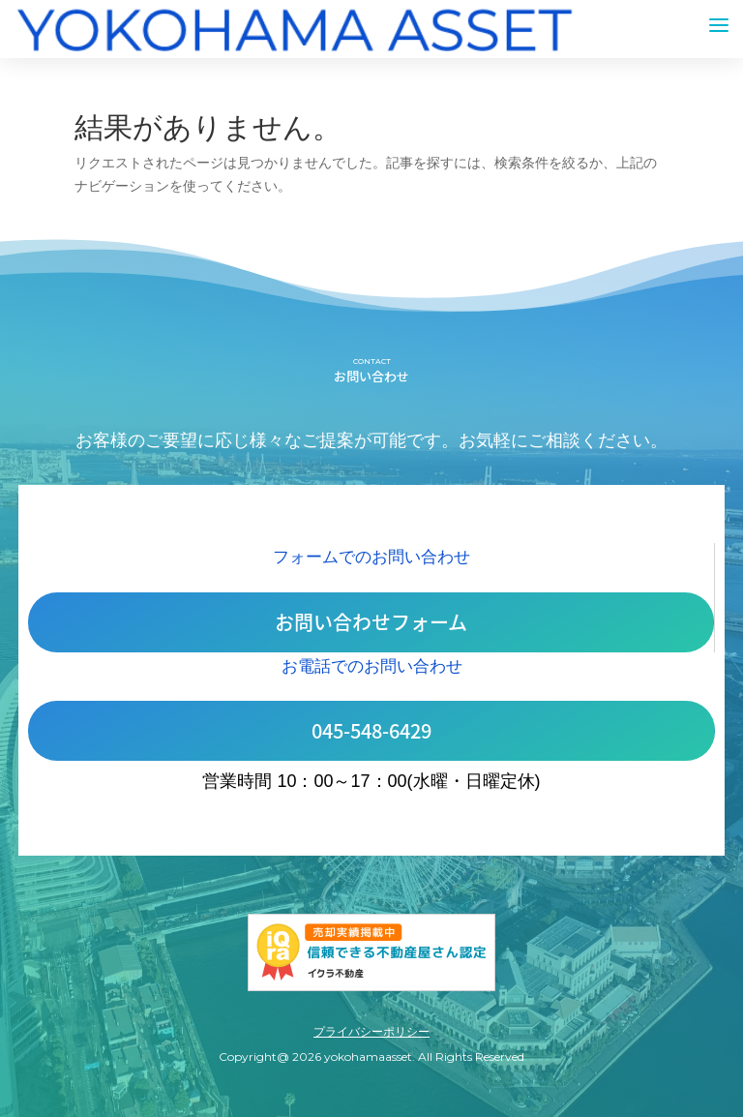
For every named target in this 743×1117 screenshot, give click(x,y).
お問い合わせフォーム (371, 622)
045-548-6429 (371, 730)
